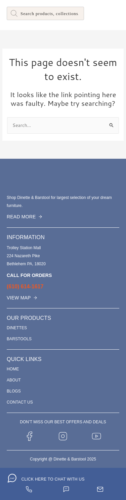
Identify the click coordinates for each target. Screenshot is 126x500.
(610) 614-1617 (25, 286)
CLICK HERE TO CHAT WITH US (52, 479)
